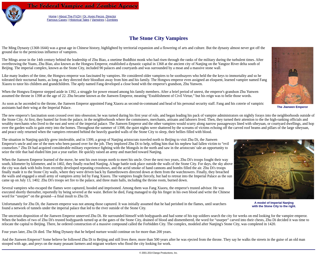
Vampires (98, 19)
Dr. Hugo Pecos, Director (99, 16)
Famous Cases (57, 19)
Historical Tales (79, 19)
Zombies (112, 19)
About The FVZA (70, 16)
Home (53, 16)
